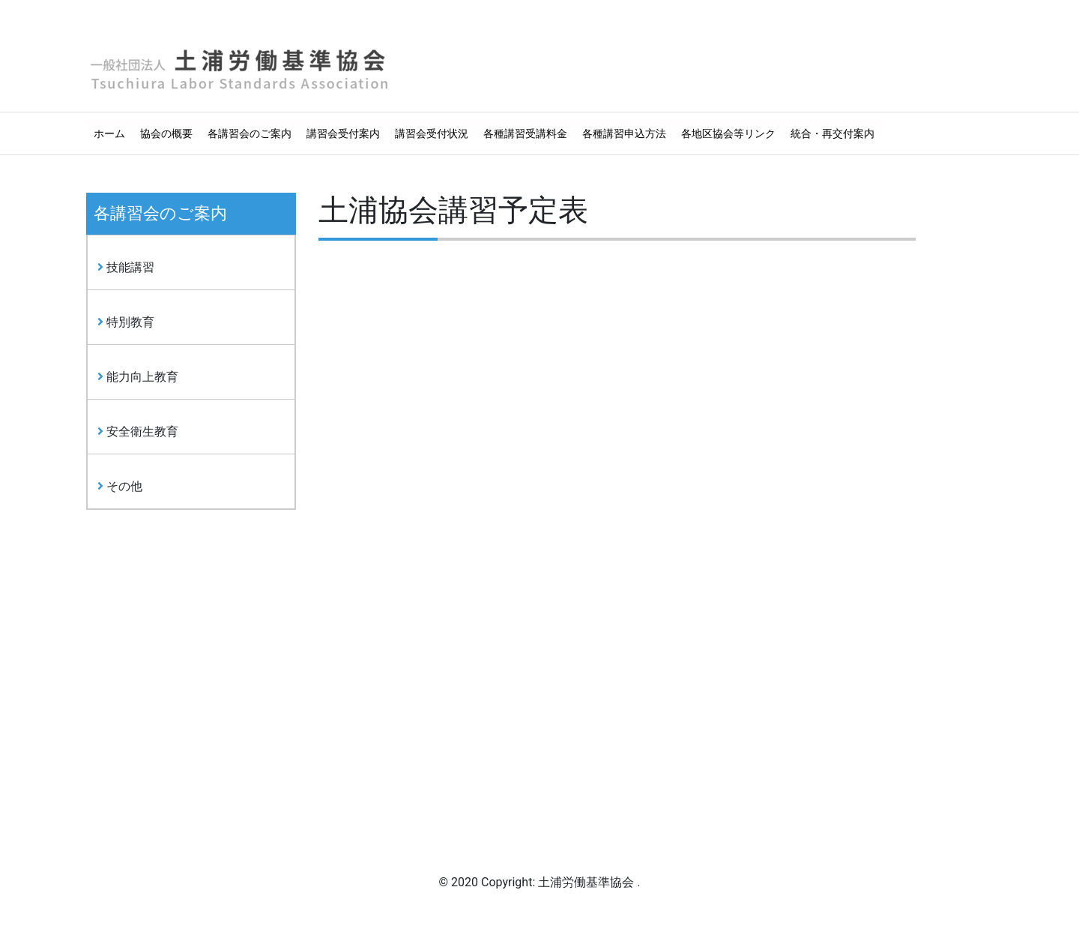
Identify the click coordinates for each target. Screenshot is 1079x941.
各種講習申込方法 (624, 133)
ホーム (109, 133)
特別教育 (125, 322)
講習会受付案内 (343, 133)
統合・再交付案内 (832, 133)
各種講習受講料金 (525, 133)
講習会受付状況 (431, 133)
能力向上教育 (137, 377)
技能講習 (125, 267)
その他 (119, 486)
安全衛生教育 (137, 431)
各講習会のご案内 (249, 133)
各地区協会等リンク (728, 133)
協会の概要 (166, 133)
